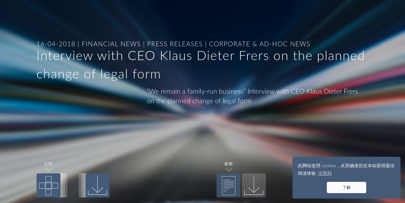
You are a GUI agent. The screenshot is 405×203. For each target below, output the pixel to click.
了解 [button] (346, 187)
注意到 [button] (325, 173)
